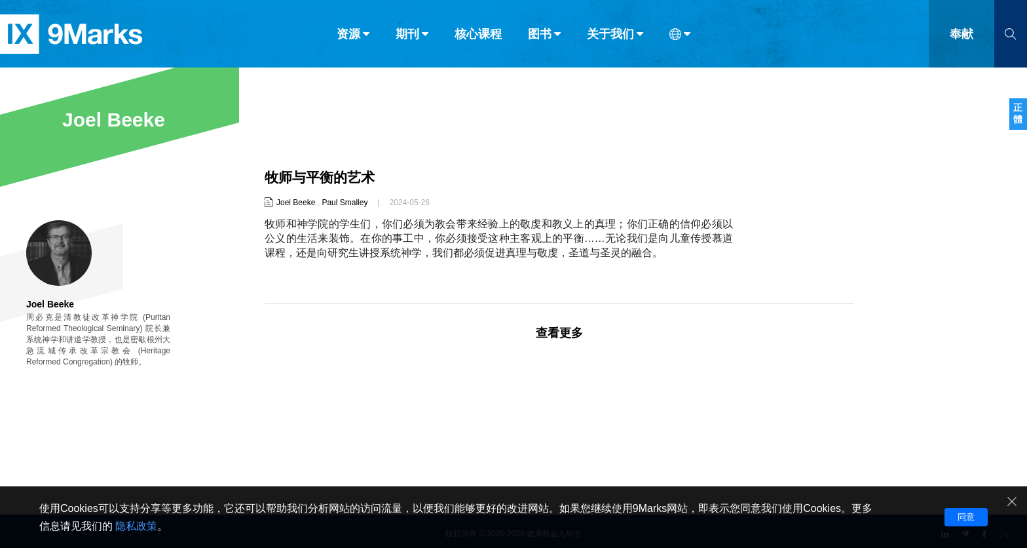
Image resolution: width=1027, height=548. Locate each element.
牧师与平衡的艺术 (322, 177)
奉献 (961, 38)
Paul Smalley (344, 202)
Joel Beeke (295, 202)
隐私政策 (136, 526)
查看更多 (559, 333)
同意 (966, 517)
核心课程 (478, 38)
